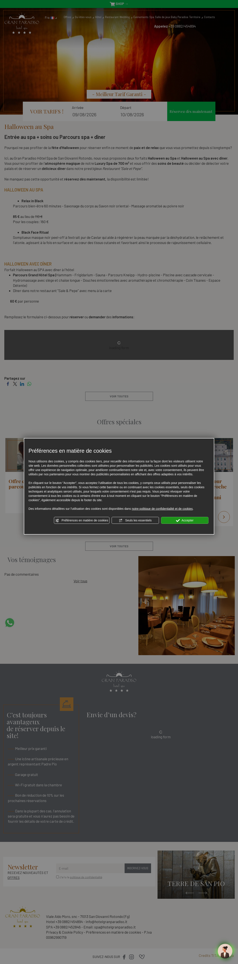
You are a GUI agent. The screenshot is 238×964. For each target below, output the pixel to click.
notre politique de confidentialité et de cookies (162, 508)
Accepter (184, 520)
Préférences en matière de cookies (81, 520)
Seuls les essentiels (135, 520)
